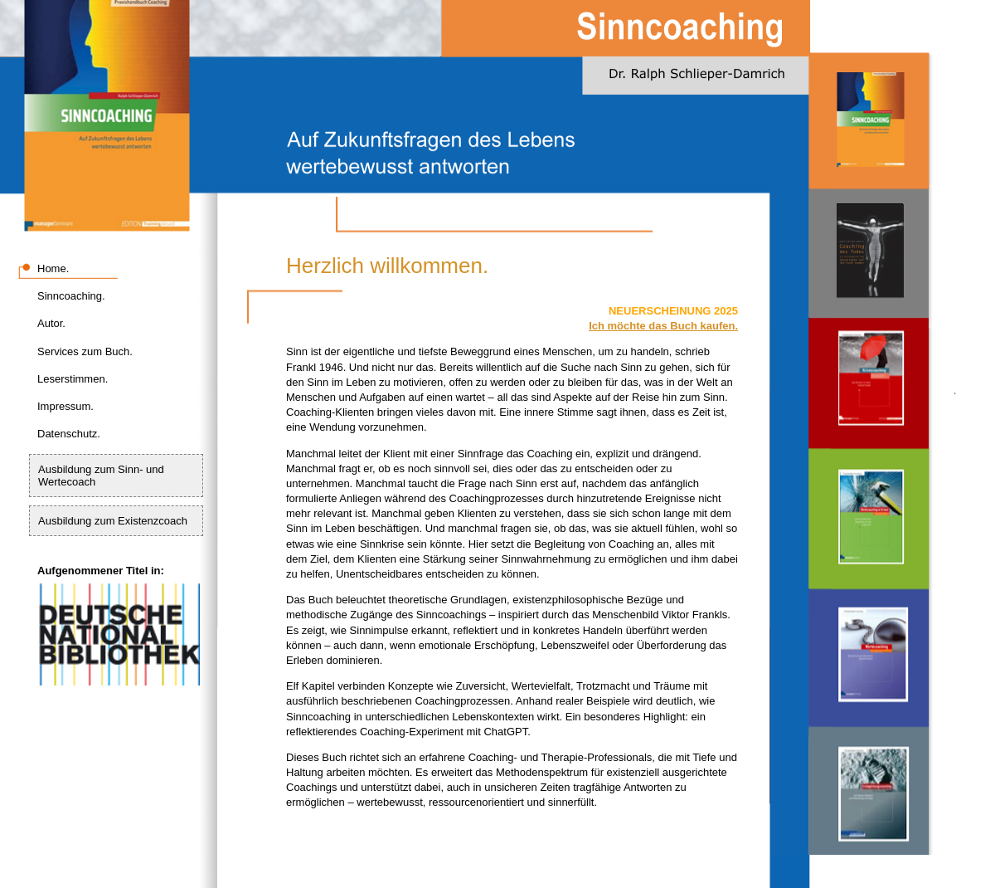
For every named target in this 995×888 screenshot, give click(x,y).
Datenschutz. (68, 433)
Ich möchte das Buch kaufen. (663, 326)
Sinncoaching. (71, 296)
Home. (53, 268)
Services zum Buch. (85, 351)
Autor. (51, 323)
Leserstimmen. (72, 379)
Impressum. (65, 406)
